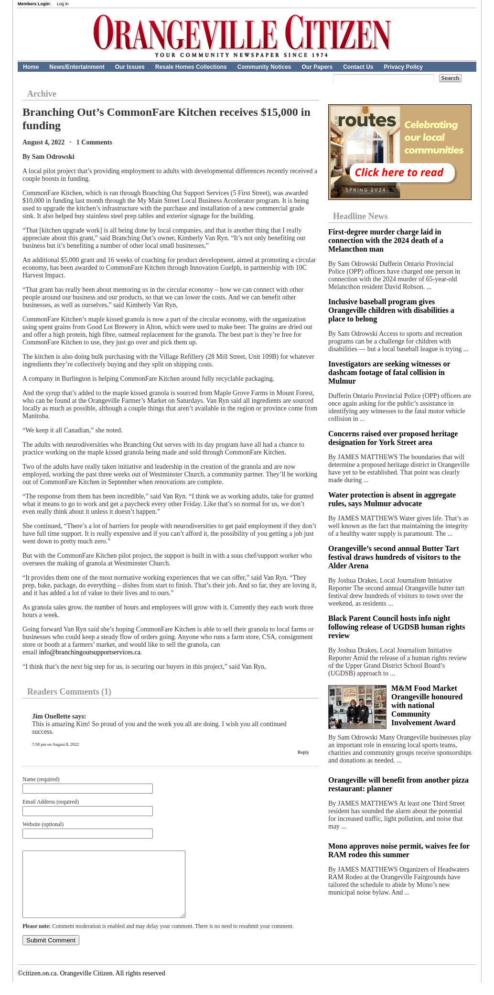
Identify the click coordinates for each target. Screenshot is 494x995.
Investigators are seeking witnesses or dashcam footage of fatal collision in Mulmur (389, 372)
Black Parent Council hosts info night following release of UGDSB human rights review (396, 627)
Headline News (360, 216)
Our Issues (130, 67)
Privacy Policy (403, 67)
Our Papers (317, 67)
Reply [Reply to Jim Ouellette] (303, 752)
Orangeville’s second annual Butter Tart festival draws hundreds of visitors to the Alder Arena (394, 557)
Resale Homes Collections (191, 67)
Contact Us (358, 67)
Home (31, 67)
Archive (41, 94)
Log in (63, 3)
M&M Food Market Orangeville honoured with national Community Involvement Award (427, 705)
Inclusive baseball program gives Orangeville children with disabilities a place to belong (391, 310)
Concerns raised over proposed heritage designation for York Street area (393, 438)
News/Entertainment (76, 67)
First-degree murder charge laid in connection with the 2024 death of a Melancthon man (385, 240)
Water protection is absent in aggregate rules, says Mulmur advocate (392, 499)
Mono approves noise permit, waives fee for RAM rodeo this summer (399, 850)
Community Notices (264, 67)
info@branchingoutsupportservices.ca (89, 652)
